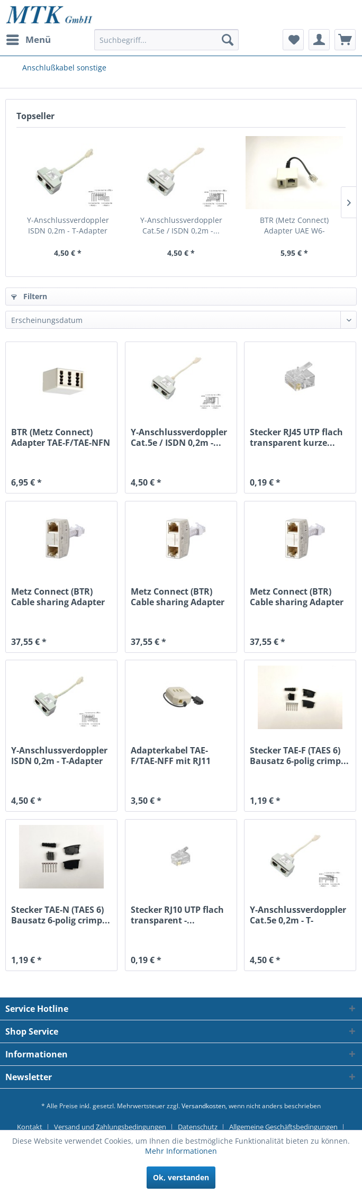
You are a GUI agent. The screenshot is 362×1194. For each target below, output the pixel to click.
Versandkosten (203, 1105)
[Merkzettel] (293, 39)
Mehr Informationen (181, 1151)
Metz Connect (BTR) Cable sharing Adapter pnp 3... (177, 596)
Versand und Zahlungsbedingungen (110, 1127)
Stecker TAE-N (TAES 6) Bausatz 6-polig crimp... (60, 915)
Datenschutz (198, 1127)
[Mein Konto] (319, 39)
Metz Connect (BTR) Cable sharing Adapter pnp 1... (58, 596)
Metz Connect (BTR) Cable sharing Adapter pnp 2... (296, 596)
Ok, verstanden (181, 1177)
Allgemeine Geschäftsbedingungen (283, 1127)
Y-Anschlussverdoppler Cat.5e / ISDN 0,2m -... (181, 225)
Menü (28, 38)
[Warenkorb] (345, 39)
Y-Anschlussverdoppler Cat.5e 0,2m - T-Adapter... (298, 915)
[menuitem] (28, 39)
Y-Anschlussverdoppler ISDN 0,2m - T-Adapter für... (68, 225)
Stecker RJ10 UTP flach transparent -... (177, 915)
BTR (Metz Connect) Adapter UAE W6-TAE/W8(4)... (294, 225)
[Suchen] (227, 39)
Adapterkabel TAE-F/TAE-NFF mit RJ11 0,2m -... (171, 755)
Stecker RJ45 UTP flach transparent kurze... (296, 437)
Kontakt (29, 1127)
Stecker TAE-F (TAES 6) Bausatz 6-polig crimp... (299, 755)
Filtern (29, 296)
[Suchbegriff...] (166, 39)
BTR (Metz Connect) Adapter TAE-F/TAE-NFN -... (60, 437)
